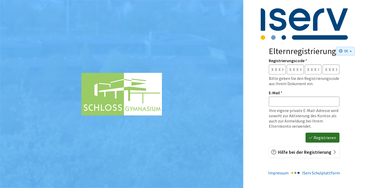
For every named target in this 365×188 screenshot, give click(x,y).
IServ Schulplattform (321, 172)
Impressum (278, 172)
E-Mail (275, 92)
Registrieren (322, 137)
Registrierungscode (288, 60)
